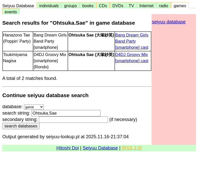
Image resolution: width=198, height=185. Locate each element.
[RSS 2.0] (132, 148)
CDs (103, 5)
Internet (146, 5)
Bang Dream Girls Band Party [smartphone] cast (131, 41)
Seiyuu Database (19, 5)
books (88, 5)
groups (70, 5)
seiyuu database (169, 21)
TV (131, 5)
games (180, 5)
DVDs (118, 5)
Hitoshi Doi (67, 148)
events (10, 12)
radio (164, 5)
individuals (49, 5)
